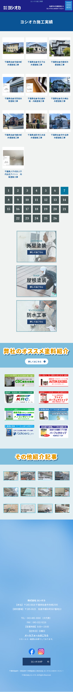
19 (46, 209)
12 (46, 200)
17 (27, 209)
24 (36, 218)
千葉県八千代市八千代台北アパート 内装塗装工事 (13, 174)
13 (55, 200)
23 (27, 218)
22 (18, 218)
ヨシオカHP (36, 661)
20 (55, 209)
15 (8, 209)
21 (64, 209)
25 (46, 218)
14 (64, 200)
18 (36, 209)
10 (27, 200)
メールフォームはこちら (37, 635)
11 (36, 200)
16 (18, 209)
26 (55, 218)
